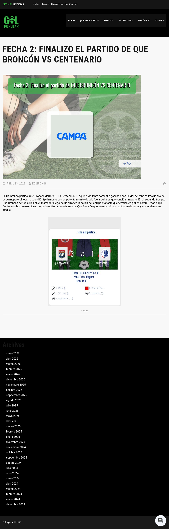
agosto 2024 (13, 462)
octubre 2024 (14, 452)
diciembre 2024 (15, 442)
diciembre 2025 (15, 379)
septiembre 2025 (16, 395)
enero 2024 (13, 499)
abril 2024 (12, 483)
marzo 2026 (13, 364)
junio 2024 (12, 473)
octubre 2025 (14, 390)
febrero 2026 (14, 369)
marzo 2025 (13, 426)
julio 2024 (12, 468)
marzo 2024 (13, 488)
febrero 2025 (14, 431)
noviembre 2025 (16, 384)
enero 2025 (13, 436)
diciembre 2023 (15, 504)
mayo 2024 (13, 478)
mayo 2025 (13, 416)
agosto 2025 (13, 400)
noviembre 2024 (16, 447)
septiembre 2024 (16, 457)
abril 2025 (12, 421)
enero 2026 (13, 374)
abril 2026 (12, 358)
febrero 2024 (14, 494)
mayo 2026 (13, 353)
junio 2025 (12, 410)
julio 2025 (12, 405)
